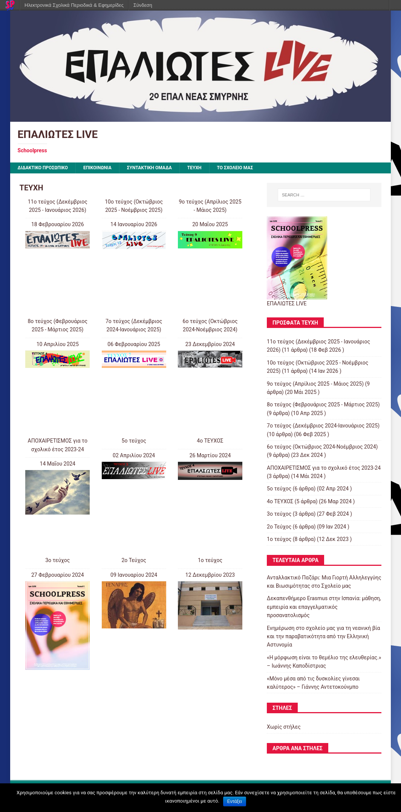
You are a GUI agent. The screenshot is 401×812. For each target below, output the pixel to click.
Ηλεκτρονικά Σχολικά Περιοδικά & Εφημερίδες (74, 5)
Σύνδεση (142, 5)
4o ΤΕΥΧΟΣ (210, 441)
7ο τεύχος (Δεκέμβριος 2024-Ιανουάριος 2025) (323, 426)
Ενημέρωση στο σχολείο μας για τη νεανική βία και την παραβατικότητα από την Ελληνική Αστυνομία (323, 636)
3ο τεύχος (57, 560)
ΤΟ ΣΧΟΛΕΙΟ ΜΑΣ (235, 167)
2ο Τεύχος (133, 560)
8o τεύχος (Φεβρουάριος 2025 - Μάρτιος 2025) (323, 404)
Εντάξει (234, 801)
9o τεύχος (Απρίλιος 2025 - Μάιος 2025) (315, 384)
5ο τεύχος (134, 441)
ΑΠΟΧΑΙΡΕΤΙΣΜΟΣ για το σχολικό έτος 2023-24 (324, 468)
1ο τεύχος (210, 560)
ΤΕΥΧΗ (194, 167)
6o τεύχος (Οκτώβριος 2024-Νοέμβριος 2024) (322, 447)
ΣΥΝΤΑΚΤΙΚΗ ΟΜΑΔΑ (149, 167)
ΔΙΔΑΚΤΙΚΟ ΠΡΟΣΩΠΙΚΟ (43, 167)
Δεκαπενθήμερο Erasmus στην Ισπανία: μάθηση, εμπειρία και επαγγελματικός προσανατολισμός (324, 606)
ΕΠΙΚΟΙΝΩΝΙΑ (97, 167)
